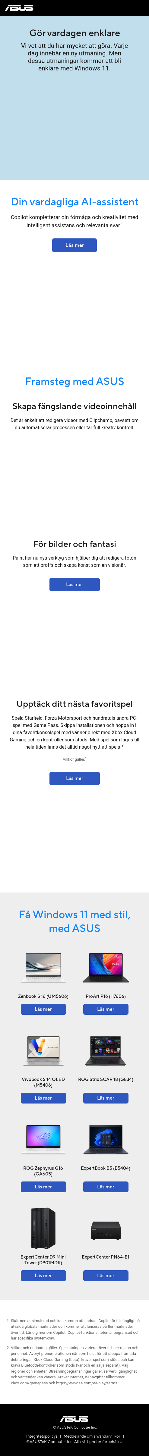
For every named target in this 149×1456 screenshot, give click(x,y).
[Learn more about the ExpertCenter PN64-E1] (105, 1275)
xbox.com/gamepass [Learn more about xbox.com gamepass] (29, 1383)
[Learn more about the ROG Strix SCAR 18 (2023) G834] (74, 778)
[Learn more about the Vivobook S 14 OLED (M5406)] (43, 1098)
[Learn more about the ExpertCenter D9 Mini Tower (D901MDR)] (43, 1275)
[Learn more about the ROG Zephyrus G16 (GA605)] (43, 1186)
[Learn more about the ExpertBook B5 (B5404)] (105, 1186)
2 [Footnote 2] (85, 758)
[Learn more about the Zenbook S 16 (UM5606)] (43, 1009)
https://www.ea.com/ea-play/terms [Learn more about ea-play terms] (86, 1383)
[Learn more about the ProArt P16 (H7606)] (105, 1009)
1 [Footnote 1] (121, 224)
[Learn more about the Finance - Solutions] (74, 584)
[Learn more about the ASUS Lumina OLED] (74, 245)
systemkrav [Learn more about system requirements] (44, 1338)
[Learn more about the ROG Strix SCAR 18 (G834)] (105, 1098)
